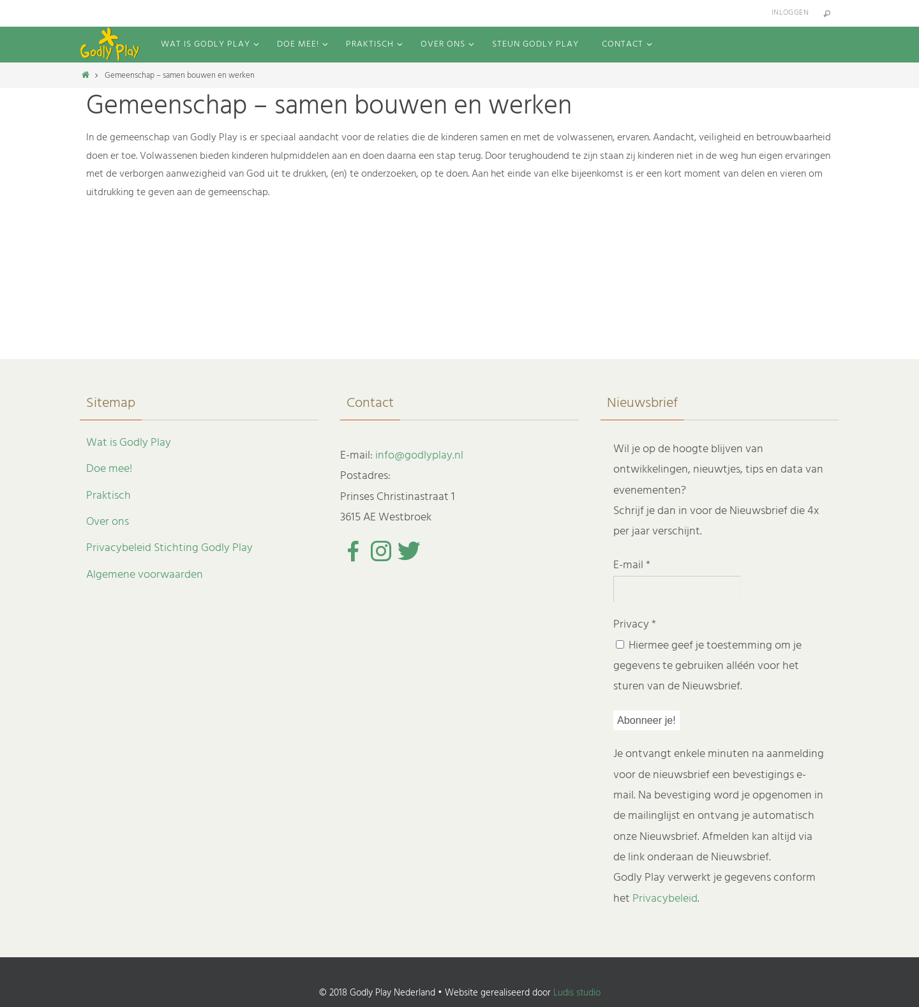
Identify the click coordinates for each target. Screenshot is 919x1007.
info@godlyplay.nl (419, 455)
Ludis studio (577, 993)
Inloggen (790, 12)
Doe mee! (109, 469)
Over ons (107, 522)
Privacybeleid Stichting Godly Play (169, 548)
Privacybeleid (665, 899)
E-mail (631, 565)
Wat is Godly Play (128, 443)
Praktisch (108, 496)
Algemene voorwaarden (144, 575)
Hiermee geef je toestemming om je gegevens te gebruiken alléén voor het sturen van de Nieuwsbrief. (707, 666)
